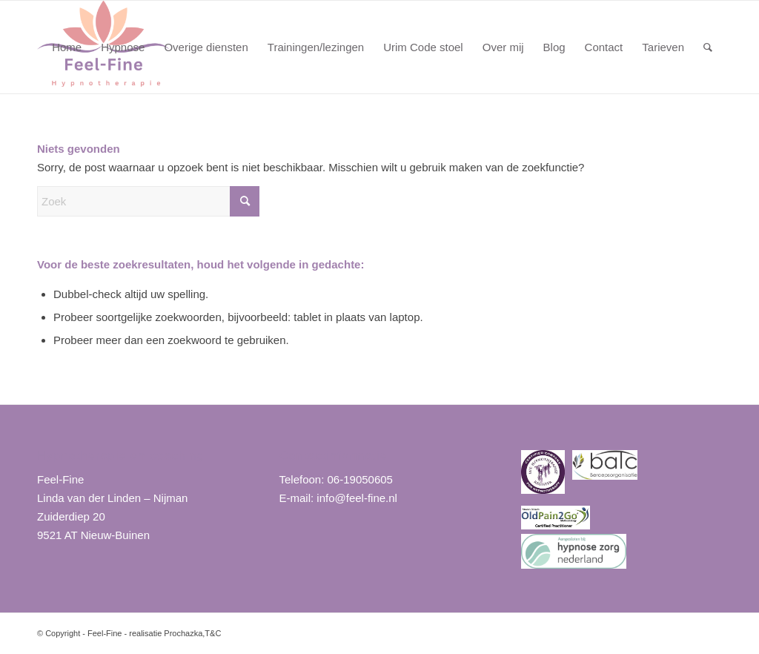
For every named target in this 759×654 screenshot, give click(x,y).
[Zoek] (708, 47)
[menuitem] (66, 47)
